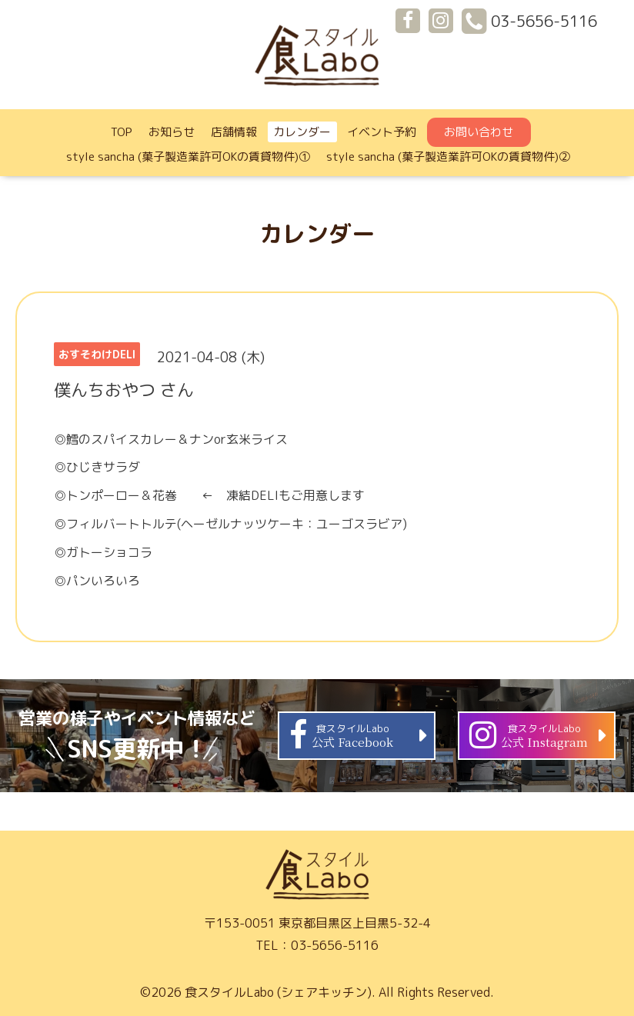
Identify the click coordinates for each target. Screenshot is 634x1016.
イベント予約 (381, 132)
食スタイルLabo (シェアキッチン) (278, 992)
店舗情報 (234, 132)
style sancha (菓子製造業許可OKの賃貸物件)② (448, 156)
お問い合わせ (478, 132)
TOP (121, 132)
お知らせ (171, 132)
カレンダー (302, 132)
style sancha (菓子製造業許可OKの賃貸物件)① (188, 156)
